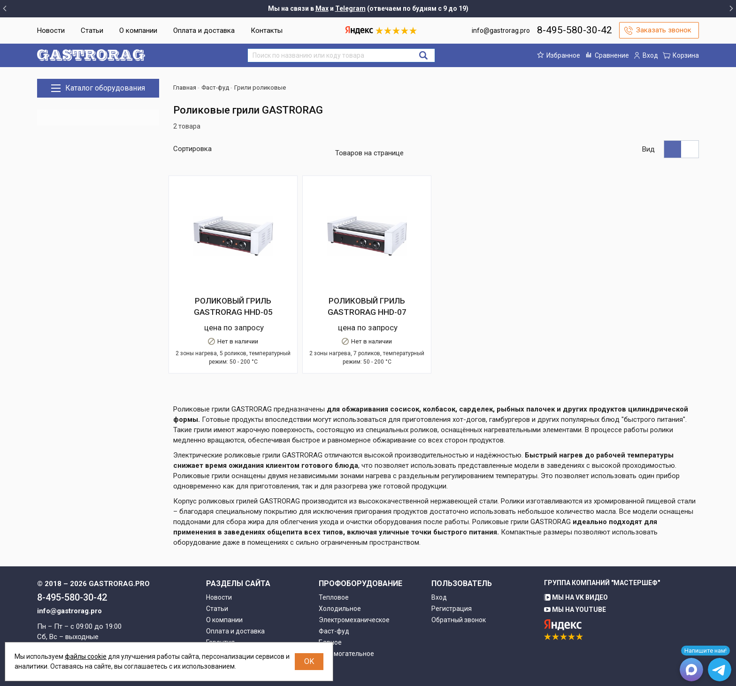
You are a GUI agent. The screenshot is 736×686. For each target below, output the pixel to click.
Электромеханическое (354, 602)
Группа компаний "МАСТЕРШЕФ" (602, 565)
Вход (439, 580)
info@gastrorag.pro (501, 30)
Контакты (267, 30)
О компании (138, 30)
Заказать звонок (663, 30)
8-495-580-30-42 (574, 30)
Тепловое (334, 580)
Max (322, 8)
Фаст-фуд (334, 613)
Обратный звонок (458, 602)
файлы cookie (86, 656)
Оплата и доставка (204, 30)
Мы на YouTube (575, 592)
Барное (330, 625)
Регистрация (451, 591)
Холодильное (340, 591)
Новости (51, 30)
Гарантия (220, 625)
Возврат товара (230, 636)
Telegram (350, 8)
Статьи (92, 30)
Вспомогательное (346, 636)
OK (309, 661)
